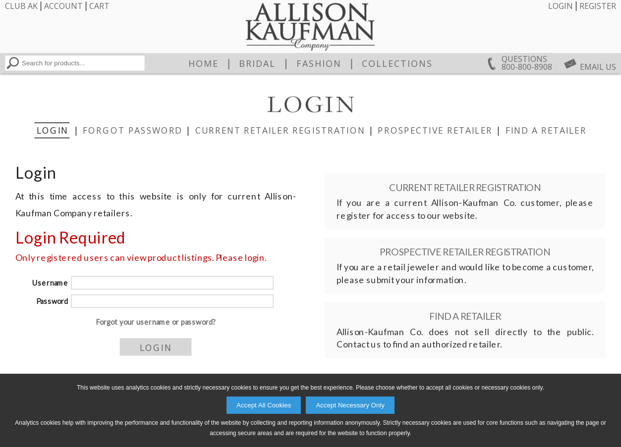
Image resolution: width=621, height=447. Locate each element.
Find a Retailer (545, 130)
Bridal (257, 63)
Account (63, 5)
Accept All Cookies (263, 405)
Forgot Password (132, 130)
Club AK (21, 5)
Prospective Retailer (435, 130)
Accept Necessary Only (350, 405)
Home (203, 63)
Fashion (318, 63)
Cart (99, 5)
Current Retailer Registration (280, 130)
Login (560, 5)
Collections (397, 63)
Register (597, 5)
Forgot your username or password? (155, 322)
